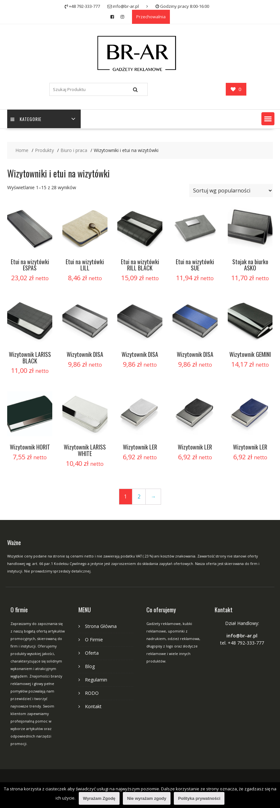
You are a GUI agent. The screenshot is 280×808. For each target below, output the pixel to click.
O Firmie (94, 639)
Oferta (92, 653)
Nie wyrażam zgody (146, 798)
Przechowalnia (151, 17)
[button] (267, 118)
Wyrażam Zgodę (99, 798)
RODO (92, 693)
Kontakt (93, 706)
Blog (90, 666)
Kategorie (25, 118)
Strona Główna (101, 626)
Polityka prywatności (199, 798)
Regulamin (96, 680)
